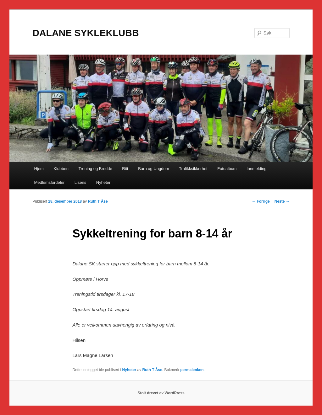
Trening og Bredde (95, 168)
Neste (282, 201)
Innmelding (257, 168)
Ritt (125, 168)
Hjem (38, 168)
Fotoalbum (226, 168)
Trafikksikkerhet (193, 168)
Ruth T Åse (98, 201)
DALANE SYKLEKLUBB (85, 33)
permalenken (191, 370)
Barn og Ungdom (153, 168)
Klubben (61, 168)
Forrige (261, 201)
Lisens (80, 182)
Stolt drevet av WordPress (160, 393)
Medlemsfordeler (49, 182)
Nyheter (103, 182)
